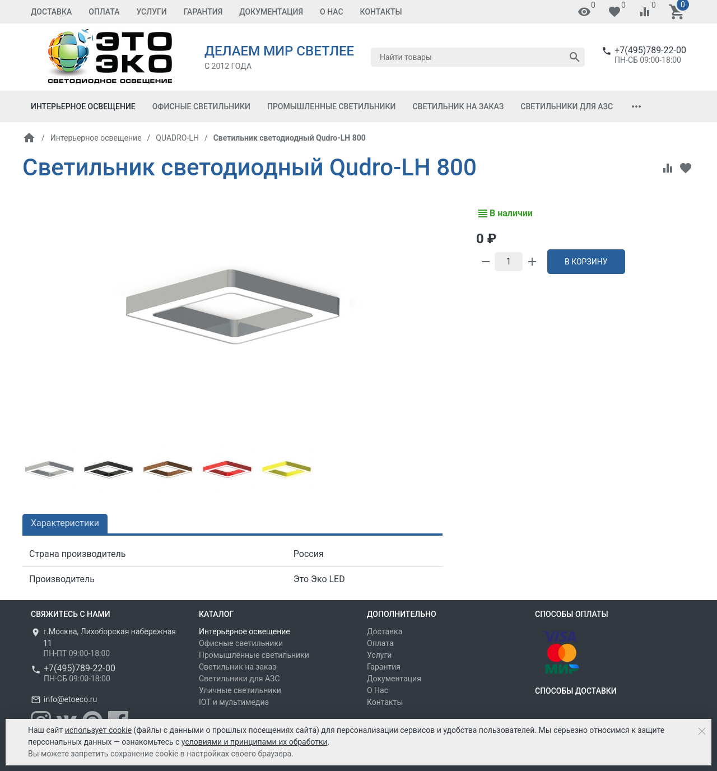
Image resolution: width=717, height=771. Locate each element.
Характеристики (65, 523)
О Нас (331, 11)
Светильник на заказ (458, 106)
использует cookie (98, 730)
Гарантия (203, 11)
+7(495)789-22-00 (650, 50)
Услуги (151, 11)
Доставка (51, 11)
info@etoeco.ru (70, 699)
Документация (271, 11)
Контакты (381, 11)
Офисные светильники (201, 106)
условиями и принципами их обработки (254, 741)
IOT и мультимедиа (234, 702)
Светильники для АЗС (566, 106)
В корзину (586, 261)
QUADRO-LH (177, 137)
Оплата (104, 11)
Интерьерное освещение (83, 106)
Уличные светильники (240, 690)
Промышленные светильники (331, 106)
